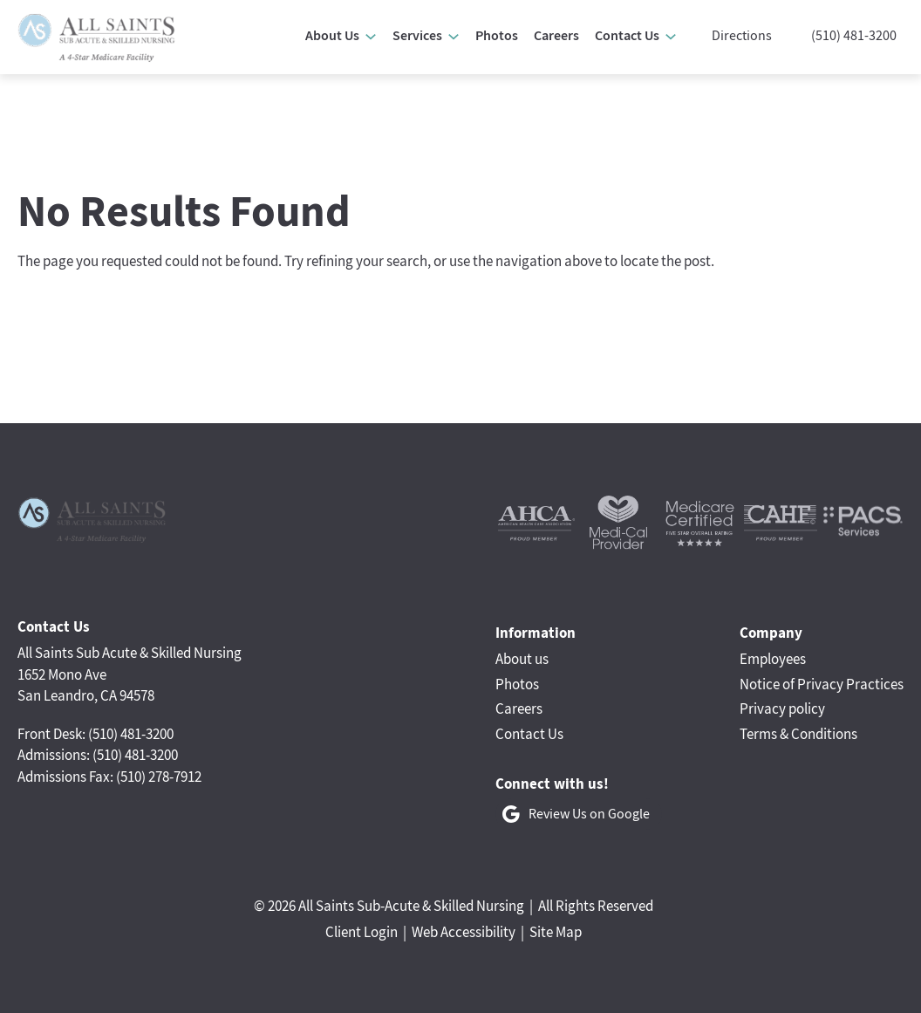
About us (522, 658)
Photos (517, 684)
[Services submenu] (453, 37)
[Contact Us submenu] (671, 37)
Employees (773, 658)
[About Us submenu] (371, 37)
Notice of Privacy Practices (822, 684)
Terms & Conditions (798, 733)
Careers (518, 708)
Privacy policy (782, 708)
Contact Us (529, 733)
